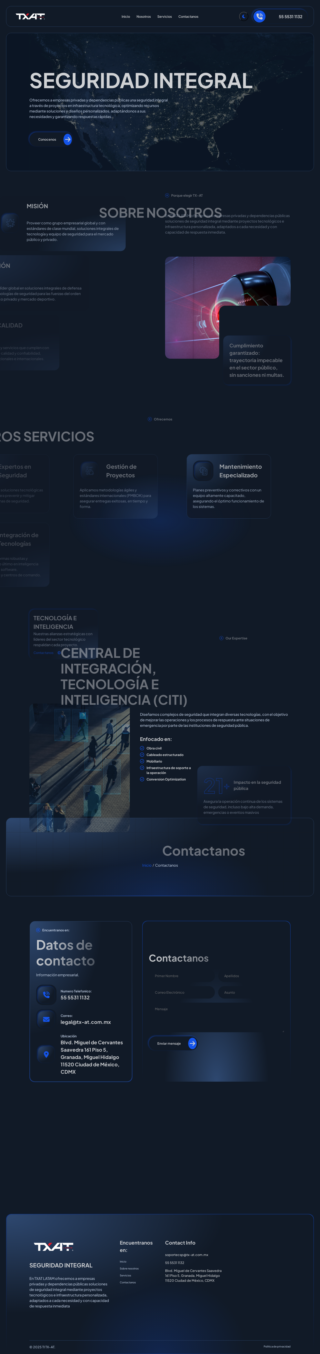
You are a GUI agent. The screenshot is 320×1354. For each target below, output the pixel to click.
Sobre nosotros (132, 1270)
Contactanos (188, 16)
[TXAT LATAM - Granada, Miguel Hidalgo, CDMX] (160, 1148)
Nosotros (144, 16)
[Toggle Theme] (243, 16)
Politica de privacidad (273, 1347)
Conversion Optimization (166, 779)
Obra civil (154, 748)
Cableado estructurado (165, 755)
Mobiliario (154, 761)
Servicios (164, 16)
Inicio (126, 16)
